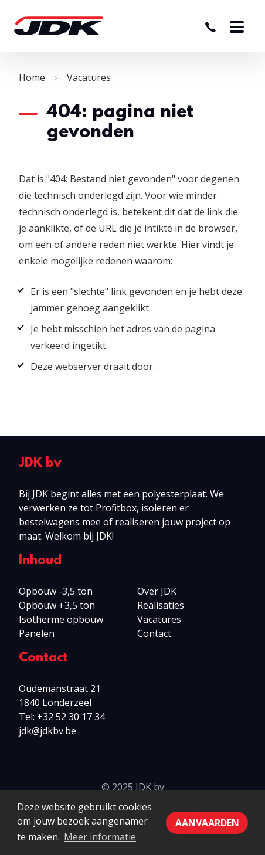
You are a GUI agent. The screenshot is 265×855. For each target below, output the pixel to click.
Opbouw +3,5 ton (57, 605)
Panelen (37, 633)
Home (32, 77)
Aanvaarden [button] (207, 822)
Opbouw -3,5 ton (56, 591)
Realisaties (160, 605)
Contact (154, 633)
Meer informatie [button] (100, 836)
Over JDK (156, 591)
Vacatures (89, 77)
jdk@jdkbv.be (47, 730)
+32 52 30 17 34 (71, 716)
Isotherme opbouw (61, 619)
